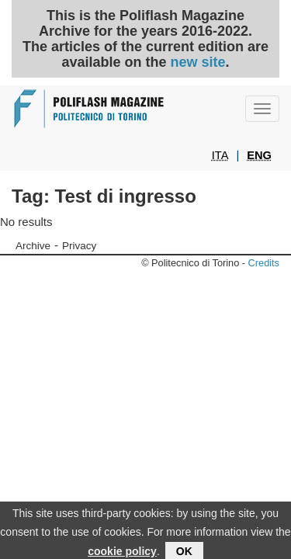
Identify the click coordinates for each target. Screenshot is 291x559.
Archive (33, 246)
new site (198, 62)
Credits (263, 263)
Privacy (79, 246)
